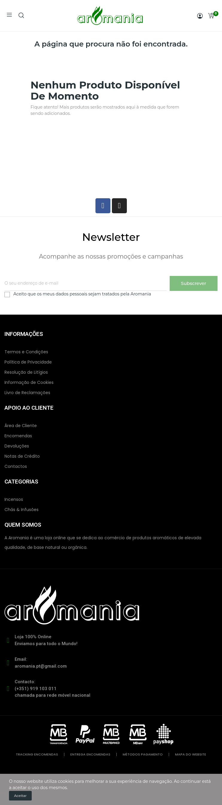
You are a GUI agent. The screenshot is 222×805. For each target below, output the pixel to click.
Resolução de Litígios (26, 372)
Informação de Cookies (29, 382)
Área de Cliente (20, 426)
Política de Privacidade (28, 362)
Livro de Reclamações (27, 393)
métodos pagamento (143, 754)
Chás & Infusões (21, 510)
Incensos (13, 499)
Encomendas (18, 436)
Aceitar (20, 795)
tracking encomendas (37, 754)
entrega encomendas (90, 754)
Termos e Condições (26, 352)
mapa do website (190, 754)
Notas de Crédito (22, 456)
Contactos (15, 466)
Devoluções (16, 446)
